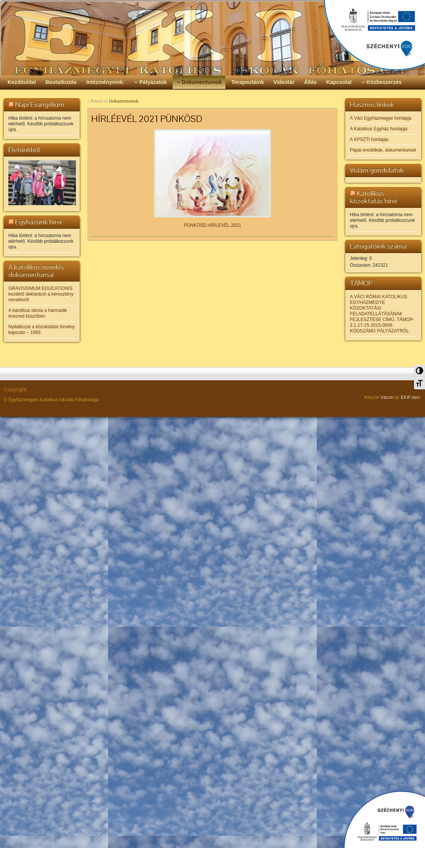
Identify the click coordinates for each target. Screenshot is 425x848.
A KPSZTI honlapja (369, 139)
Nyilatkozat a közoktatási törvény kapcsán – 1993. (41, 329)
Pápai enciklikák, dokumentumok (383, 150)
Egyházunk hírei (38, 221)
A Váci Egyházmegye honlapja (380, 118)
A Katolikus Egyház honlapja (378, 128)
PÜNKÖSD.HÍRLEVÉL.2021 (212, 225)
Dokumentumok (124, 101)
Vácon (387, 397)
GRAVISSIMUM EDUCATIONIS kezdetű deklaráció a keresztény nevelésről (40, 294)
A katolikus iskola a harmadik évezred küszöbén (37, 313)
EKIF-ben (410, 397)
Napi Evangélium (40, 104)
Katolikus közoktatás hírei (373, 197)
